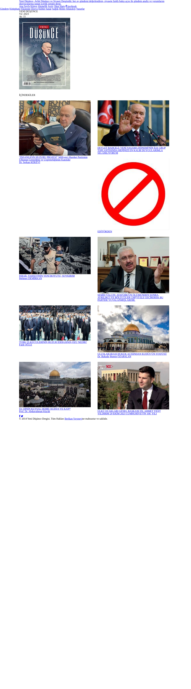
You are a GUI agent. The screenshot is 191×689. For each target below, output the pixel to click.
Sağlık (125, 29)
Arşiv (122, 5)
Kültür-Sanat (101, 29)
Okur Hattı (141, 5)
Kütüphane (34, 29)
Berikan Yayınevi (105, 678)
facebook (164, 5)
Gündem (10, 29)
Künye (86, 5)
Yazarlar (180, 29)
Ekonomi (59, 29)
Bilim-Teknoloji (151, 29)
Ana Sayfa (67, 5)
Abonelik (104, 5)
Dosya (77, 29)
